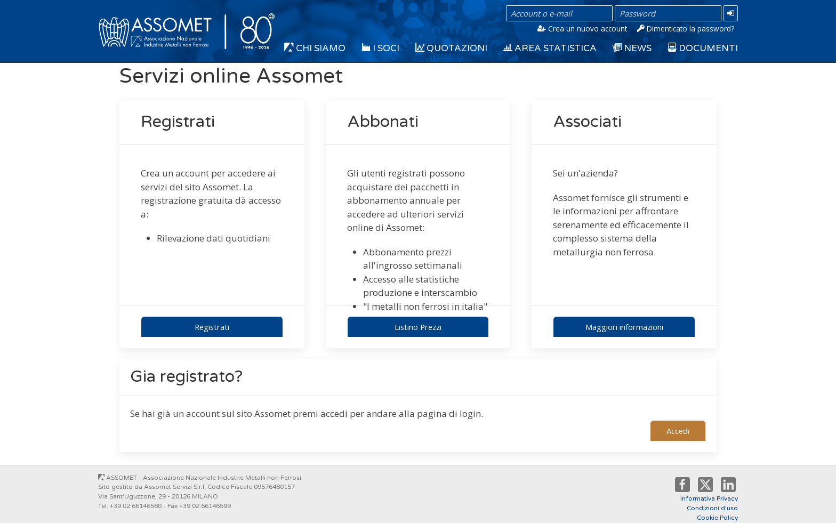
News (632, 48)
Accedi (677, 430)
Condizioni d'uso (712, 508)
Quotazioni (451, 48)
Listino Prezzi (418, 326)
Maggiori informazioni (624, 326)
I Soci (380, 48)
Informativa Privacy (709, 498)
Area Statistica (550, 48)
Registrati (212, 326)
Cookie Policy (717, 517)
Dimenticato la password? (685, 28)
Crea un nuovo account (582, 28)
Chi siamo (314, 48)
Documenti (703, 48)
